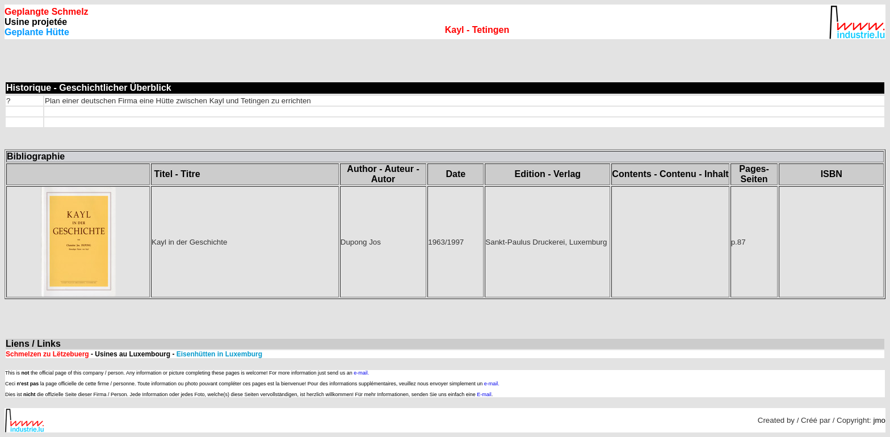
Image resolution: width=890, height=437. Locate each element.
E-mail (484, 394)
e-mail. (361, 373)
